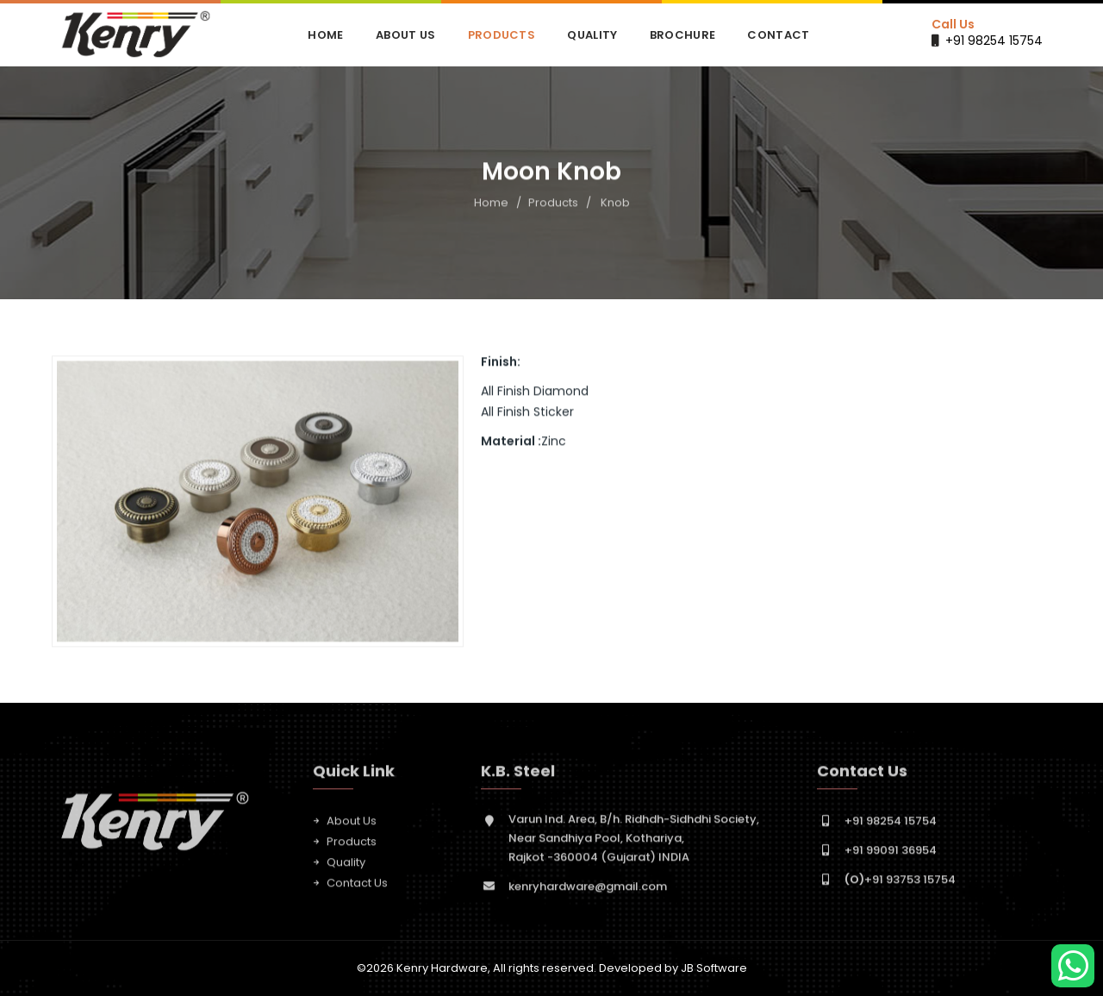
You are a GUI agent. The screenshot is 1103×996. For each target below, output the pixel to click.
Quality (592, 35)
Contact (778, 35)
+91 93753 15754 (900, 886)
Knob (615, 204)
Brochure (682, 35)
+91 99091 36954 (890, 857)
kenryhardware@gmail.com (587, 893)
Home (325, 35)
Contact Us (357, 889)
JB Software (714, 968)
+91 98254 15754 (994, 40)
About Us (405, 35)
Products (501, 35)
